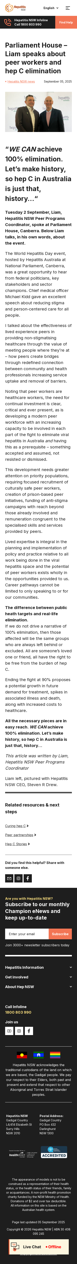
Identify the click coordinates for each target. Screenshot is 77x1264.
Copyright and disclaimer (38, 1253)
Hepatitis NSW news (20, 81)
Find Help (66, 22)
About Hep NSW (38, 987)
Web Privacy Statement (38, 1246)
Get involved (38, 977)
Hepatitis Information (38, 967)
